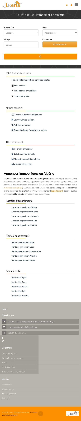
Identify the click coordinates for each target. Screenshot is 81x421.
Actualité (6, 398)
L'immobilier (7, 384)
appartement (57, 190)
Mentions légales (9, 353)
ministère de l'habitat (13, 187)
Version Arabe (8, 389)
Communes (59, 44)
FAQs (4, 362)
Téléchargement (9, 393)
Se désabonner (8, 367)
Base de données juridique (13, 371)
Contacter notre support (12, 358)
